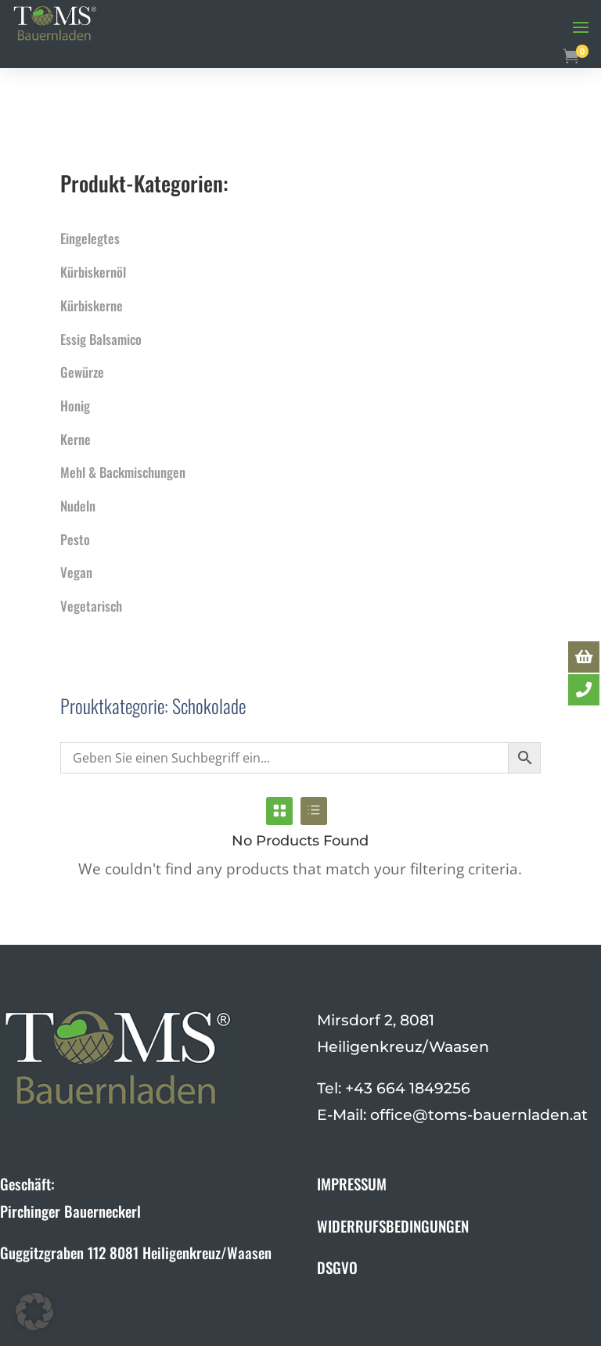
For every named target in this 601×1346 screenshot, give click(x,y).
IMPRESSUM (352, 1183)
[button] (34, 1311)
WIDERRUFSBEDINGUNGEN (393, 1226)
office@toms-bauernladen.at (479, 1115)
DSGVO (337, 1267)
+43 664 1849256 (407, 1088)
